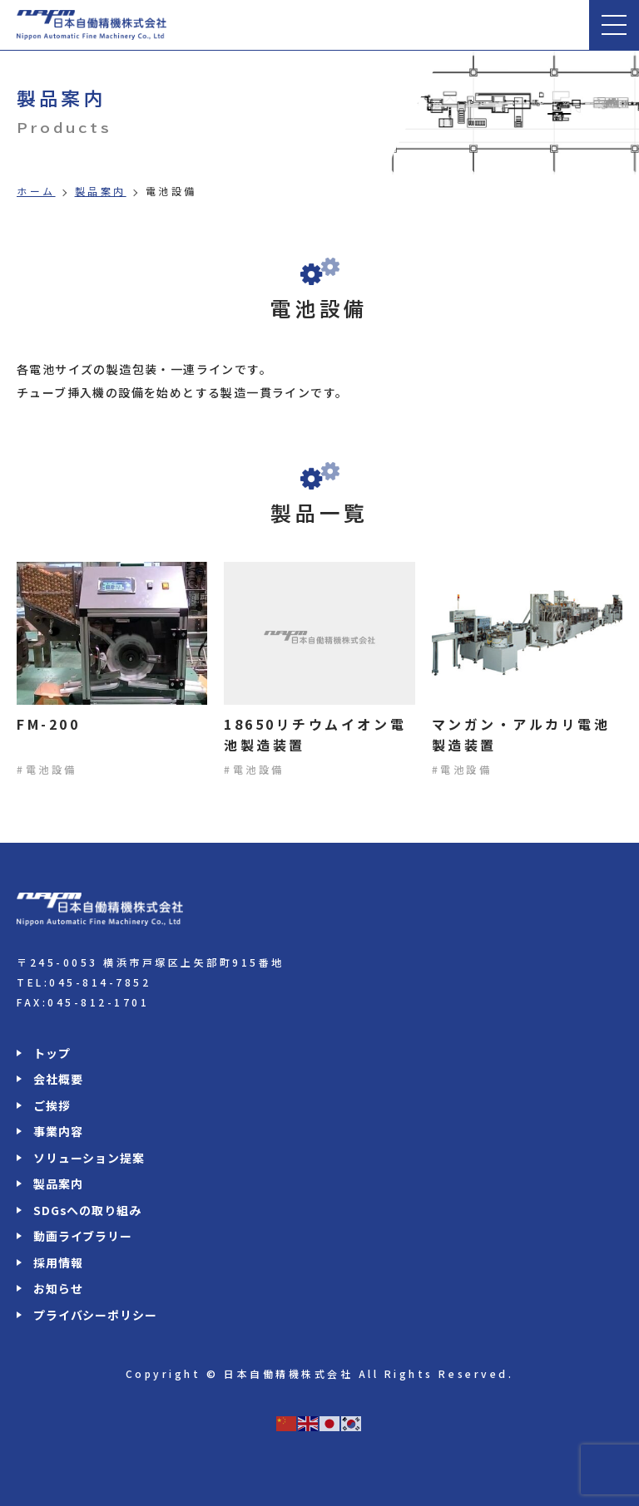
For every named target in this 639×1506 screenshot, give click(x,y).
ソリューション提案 (89, 1157)
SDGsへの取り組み (87, 1210)
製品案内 (100, 191)
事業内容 (57, 1131)
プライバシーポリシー (94, 1315)
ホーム (36, 191)
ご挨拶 (52, 1105)
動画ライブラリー (82, 1236)
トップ (52, 1053)
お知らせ (57, 1288)
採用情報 (57, 1262)
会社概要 (57, 1078)
